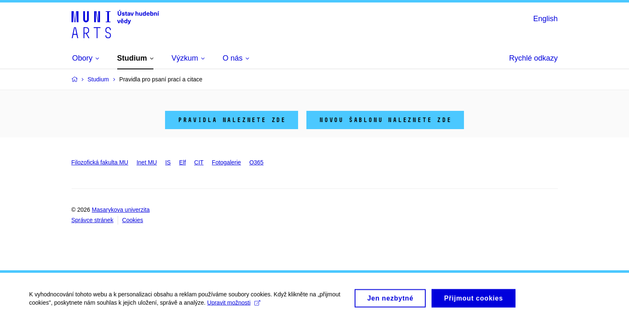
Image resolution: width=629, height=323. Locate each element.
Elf (182, 162)
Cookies (132, 220)
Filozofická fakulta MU (100, 162)
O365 (256, 162)
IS (167, 162)
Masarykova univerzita (121, 209)
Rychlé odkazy (533, 58)
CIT (199, 162)
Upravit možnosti (233, 306)
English (545, 19)
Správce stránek (92, 220)
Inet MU (146, 162)
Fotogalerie (226, 162)
